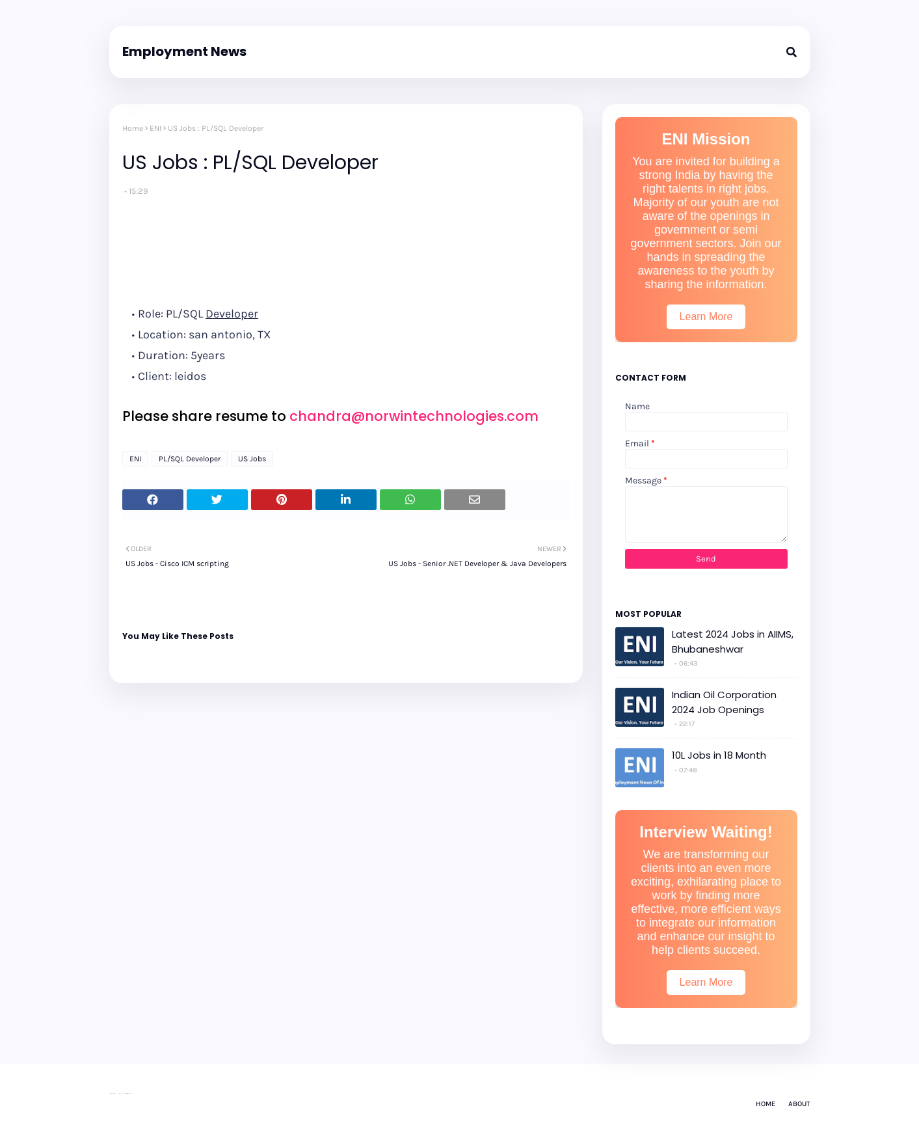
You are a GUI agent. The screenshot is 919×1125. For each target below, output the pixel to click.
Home (132, 128)
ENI (155, 128)
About (799, 1104)
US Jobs (252, 458)
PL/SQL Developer (189, 458)
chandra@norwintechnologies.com (414, 416)
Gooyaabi (131, 1093)
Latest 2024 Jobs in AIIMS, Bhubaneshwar (732, 641)
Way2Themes (122, 1093)
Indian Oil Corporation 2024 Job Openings (724, 702)
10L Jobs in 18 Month (719, 755)
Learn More (706, 316)
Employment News (184, 51)
